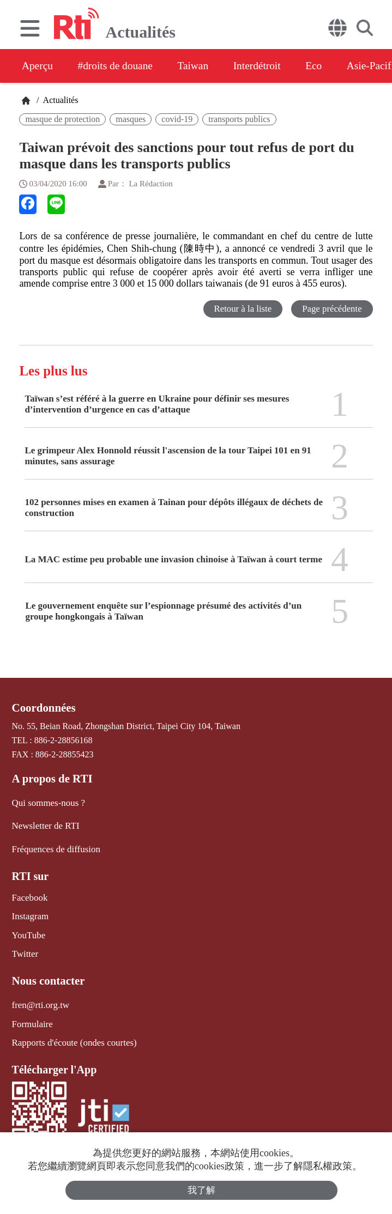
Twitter (24, 949)
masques (131, 119)
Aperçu (38, 66)
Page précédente (331, 309)
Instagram (29, 913)
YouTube (28, 931)
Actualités (59, 100)
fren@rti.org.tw (39, 999)
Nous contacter (47, 975)
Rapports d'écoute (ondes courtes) (71, 1035)
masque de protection (62, 119)
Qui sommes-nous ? (46, 801)
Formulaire (31, 1017)
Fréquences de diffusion (53, 846)
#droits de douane (120, 66)
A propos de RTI (50, 778)
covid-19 (176, 119)
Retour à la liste (242, 309)
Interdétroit (269, 66)
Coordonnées (42, 708)
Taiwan (202, 66)
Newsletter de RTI (44, 824)
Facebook (29, 894)
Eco (330, 66)
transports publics (239, 119)
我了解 (201, 1190)
